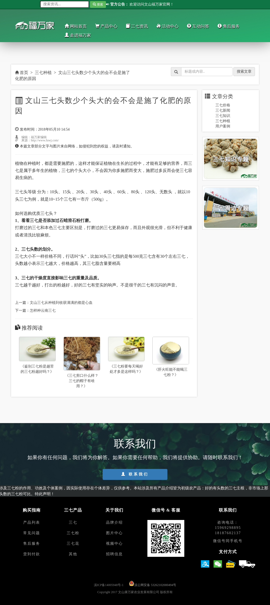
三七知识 (222, 116)
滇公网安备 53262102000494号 (155, 585)
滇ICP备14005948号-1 (109, 585)
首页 (21, 72)
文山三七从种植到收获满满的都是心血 (61, 303)
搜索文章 (244, 71)
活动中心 (167, 26)
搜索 (98, 4)
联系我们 (135, 474)
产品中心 (106, 26)
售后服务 (229, 26)
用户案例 (222, 126)
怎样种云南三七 (43, 311)
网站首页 (76, 26)
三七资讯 (137, 26)
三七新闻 (222, 110)
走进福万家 (78, 35)
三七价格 (222, 105)
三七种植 (43, 72)
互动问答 (198, 26)
